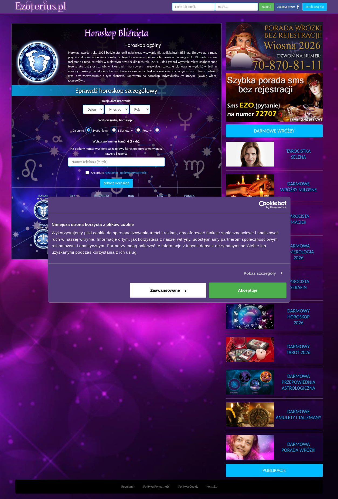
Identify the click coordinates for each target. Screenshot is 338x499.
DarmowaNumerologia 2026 (298, 252)
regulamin (111, 173)
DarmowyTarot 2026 (298, 349)
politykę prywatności (133, 173)
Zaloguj (266, 7)
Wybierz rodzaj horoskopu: (116, 120)
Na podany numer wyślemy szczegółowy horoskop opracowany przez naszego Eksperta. (116, 151)
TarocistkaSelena (298, 154)
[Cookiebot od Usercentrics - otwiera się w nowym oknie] (262, 205)
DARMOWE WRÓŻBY (274, 131)
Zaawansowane (168, 290)
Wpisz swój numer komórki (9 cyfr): (116, 141)
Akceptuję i (116, 173)
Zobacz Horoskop (116, 183)
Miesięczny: (126, 131)
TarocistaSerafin (298, 284)
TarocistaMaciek (298, 219)
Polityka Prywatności (156, 486)
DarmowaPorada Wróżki (298, 447)
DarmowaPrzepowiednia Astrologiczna (298, 382)
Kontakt (212, 486)
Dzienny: (78, 131)
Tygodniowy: (101, 131)
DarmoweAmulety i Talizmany (298, 414)
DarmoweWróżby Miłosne (298, 187)
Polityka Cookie (188, 486)
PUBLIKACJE (274, 470)
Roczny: (147, 131)
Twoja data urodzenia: (116, 101)
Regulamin (128, 486)
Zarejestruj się (314, 7)
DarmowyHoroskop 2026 (298, 317)
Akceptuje (247, 290)
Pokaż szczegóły (260, 273)
